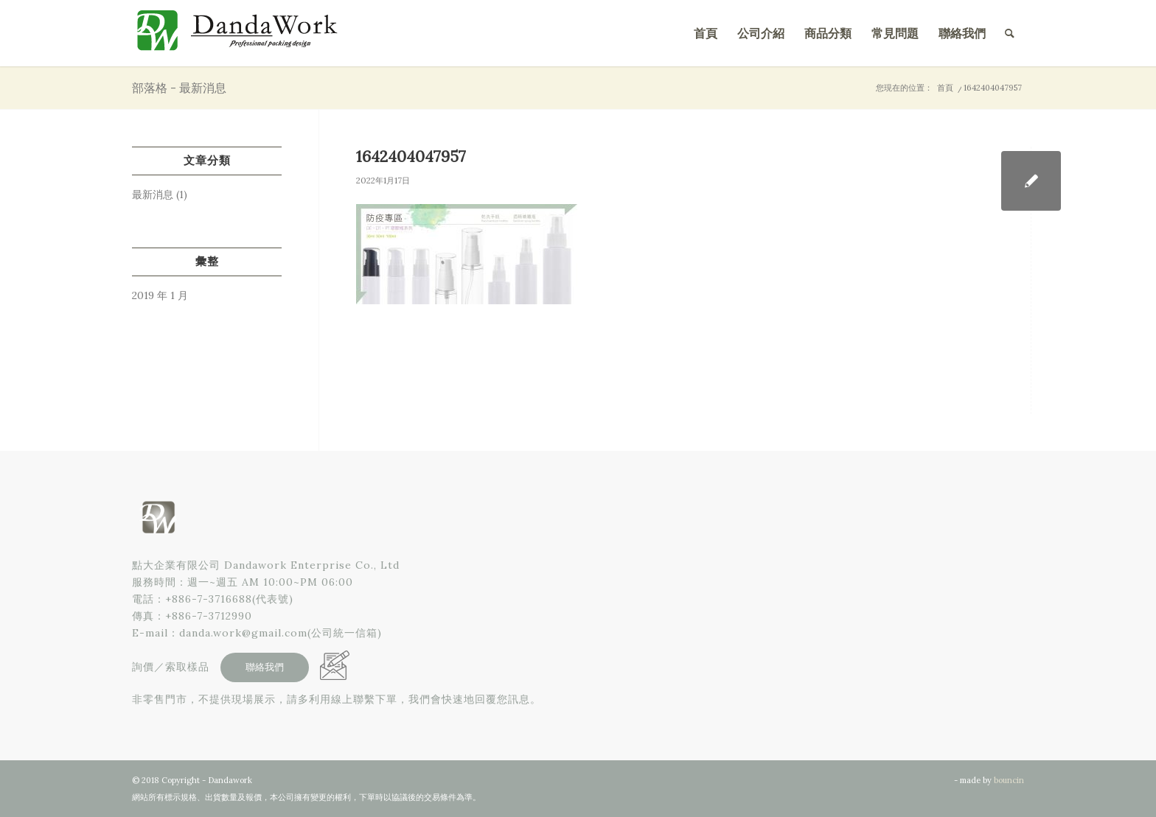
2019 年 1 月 (160, 295)
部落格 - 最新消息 (179, 87)
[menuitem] (705, 33)
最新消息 (152, 194)
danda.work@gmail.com (243, 632)
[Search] (1009, 33)
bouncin (1009, 780)
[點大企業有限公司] (242, 33)
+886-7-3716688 (208, 599)
